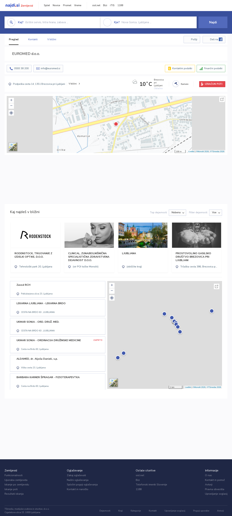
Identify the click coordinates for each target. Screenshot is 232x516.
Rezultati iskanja (14, 494)
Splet (47, 5)
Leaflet (191, 151)
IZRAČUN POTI (213, 84)
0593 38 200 (21, 68)
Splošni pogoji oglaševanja (82, 484)
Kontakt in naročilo (77, 489)
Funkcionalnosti (13, 475)
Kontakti (32, 39)
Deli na (216, 39)
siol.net (96, 5)
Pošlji (194, 39)
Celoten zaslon (222, 99)
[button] (11, 113)
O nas (208, 475)
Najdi (213, 22)
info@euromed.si (50, 68)
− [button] (11, 106)
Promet (67, 5)
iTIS (112, 5)
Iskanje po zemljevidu (17, 484)
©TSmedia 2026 (217, 151)
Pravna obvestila (214, 489)
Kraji (120, 510)
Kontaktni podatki (182, 68)
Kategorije (136, 510)
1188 (120, 5)
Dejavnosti (105, 510)
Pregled (13, 39)
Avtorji (208, 484)
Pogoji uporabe (201, 510)
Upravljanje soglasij (216, 494)
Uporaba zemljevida (16, 480)
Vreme (77, 5)
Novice (56, 5)
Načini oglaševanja (77, 480)
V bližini (51, 39)
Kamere (184, 84)
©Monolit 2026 (202, 151)
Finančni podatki (213, 68)
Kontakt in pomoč (215, 480)
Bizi (105, 5)
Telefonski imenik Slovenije (151, 484)
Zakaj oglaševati (76, 475)
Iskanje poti (11, 489)
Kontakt (153, 510)
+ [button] (11, 100)
